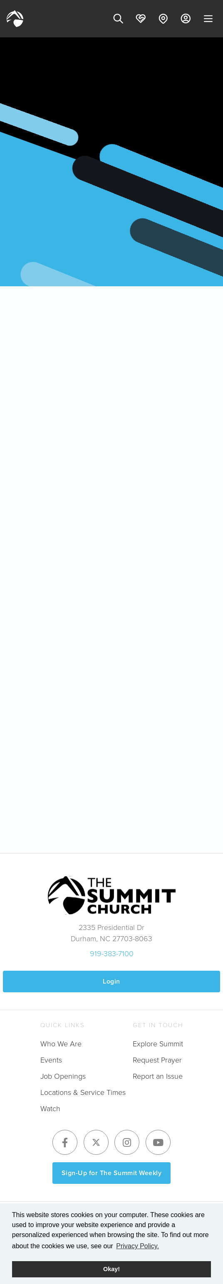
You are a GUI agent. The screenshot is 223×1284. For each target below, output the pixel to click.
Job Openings (63, 1076)
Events (51, 1060)
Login (111, 981)
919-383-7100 (112, 953)
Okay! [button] (111, 1269)
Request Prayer (157, 1060)
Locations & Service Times (83, 1092)
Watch (50, 1108)
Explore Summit (158, 1043)
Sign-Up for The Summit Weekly (112, 1173)
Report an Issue (158, 1076)
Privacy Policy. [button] (137, 1246)
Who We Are (61, 1043)
